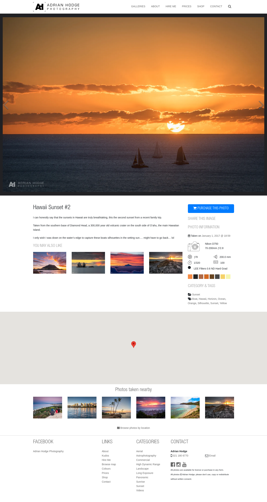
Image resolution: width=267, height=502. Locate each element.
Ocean (221, 298)
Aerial (139, 451)
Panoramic (142, 477)
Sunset (196, 294)
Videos (140, 490)
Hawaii (202, 298)
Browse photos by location (133, 427)
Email (212, 455)
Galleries (138, 6)
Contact (216, 6)
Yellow (223, 303)
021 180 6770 (180, 455)
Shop (200, 6)
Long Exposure (144, 473)
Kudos (105, 455)
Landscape (142, 468)
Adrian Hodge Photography (48, 451)
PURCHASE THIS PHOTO (211, 208)
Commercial (143, 460)
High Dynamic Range (148, 464)
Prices (186, 6)
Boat (194, 298)
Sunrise (140, 481)
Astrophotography (146, 455)
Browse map (109, 464)
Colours (106, 468)
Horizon (212, 298)
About (155, 6)
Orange (192, 303)
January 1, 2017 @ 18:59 (216, 235)
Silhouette (203, 303)
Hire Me (171, 6)
